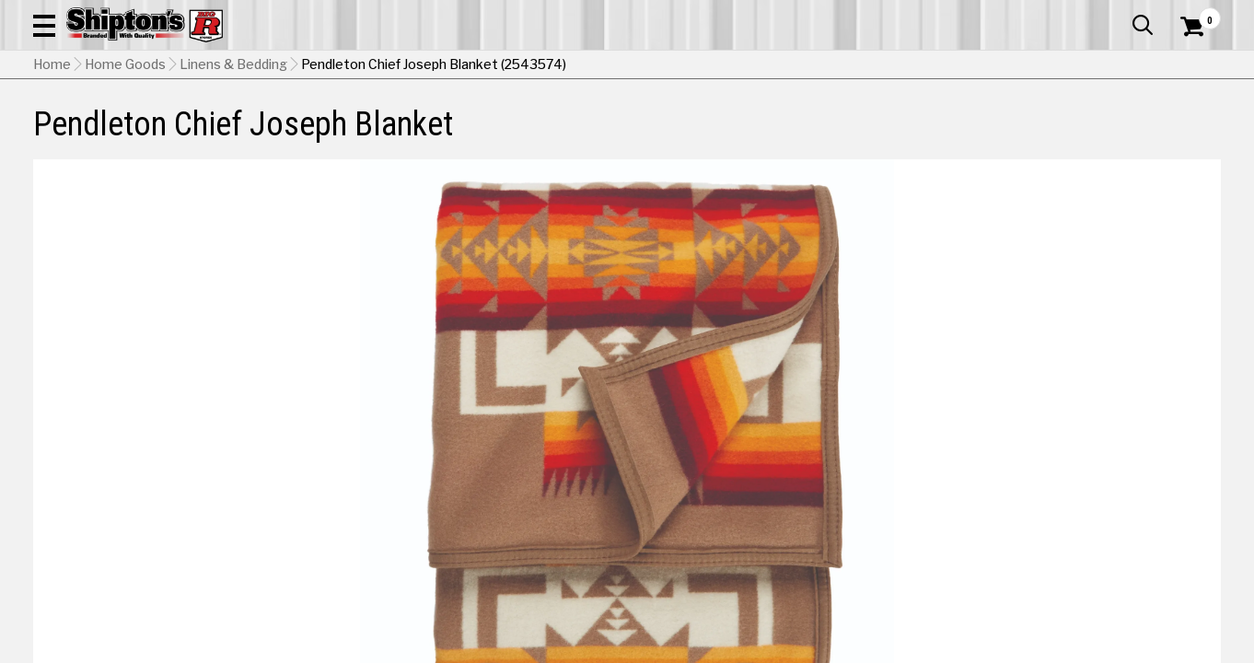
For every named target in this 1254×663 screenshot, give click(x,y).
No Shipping (899, 539)
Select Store (1091, 539)
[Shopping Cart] (1189, 66)
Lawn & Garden (851, 134)
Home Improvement (703, 134)
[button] (693, 66)
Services (1195, 14)
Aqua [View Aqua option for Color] (878, 447)
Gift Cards (1036, 14)
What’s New (1118, 14)
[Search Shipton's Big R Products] (568, 66)
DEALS (1187, 134)
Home (52, 179)
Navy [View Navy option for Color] (1129, 447)
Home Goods (564, 134)
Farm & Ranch (446, 134)
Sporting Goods (1092, 134)
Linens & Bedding (233, 179)
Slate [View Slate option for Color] (878, 492)
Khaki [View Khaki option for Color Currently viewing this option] (1003, 447)
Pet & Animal (968, 134)
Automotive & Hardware (297, 134)
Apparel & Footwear (123, 134)
